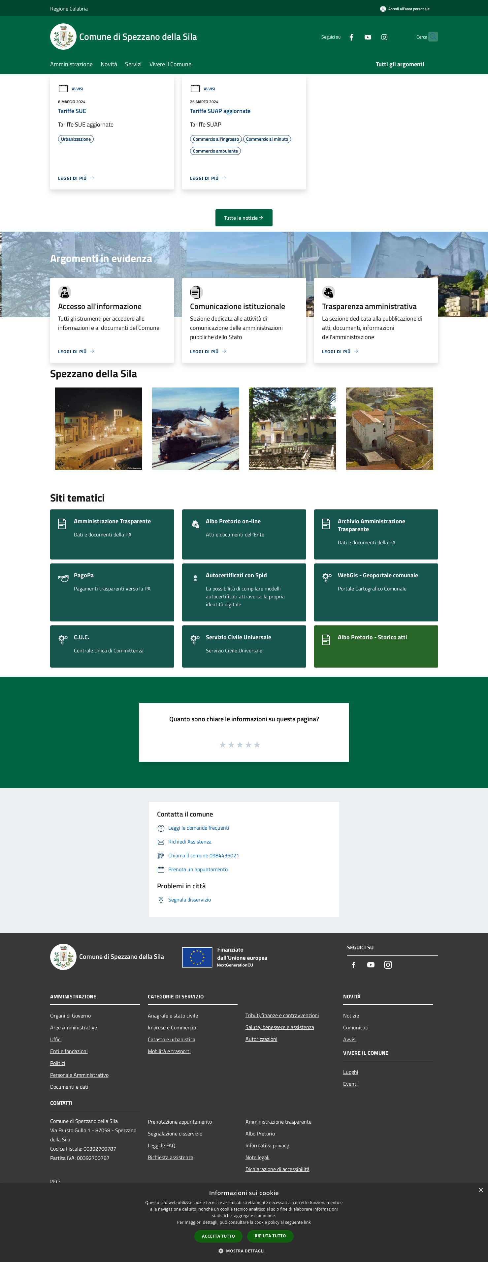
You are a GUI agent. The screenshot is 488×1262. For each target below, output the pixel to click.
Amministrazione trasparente (278, 1122)
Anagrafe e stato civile (173, 1015)
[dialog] (244, 1222)
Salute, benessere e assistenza (279, 1027)
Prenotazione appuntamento (180, 1122)
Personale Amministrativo (79, 1075)
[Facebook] (338, 36)
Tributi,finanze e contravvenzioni (282, 1015)
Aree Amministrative (73, 1027)
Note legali (257, 1157)
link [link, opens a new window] (307, 1222)
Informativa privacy (267, 1145)
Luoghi (350, 1072)
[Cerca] (430, 36)
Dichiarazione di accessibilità (277, 1169)
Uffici (56, 1039)
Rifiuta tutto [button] (270, 1236)
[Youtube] (355, 36)
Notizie (351, 1015)
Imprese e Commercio (172, 1027)
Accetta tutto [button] (218, 1236)
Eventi (350, 1084)
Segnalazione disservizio (175, 1133)
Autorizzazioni (261, 1039)
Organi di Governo (70, 1015)
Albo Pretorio (260, 1133)
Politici (57, 1063)
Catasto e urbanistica (171, 1039)
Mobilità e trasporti (169, 1051)
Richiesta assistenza (170, 1157)
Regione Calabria (69, 9)
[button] (244, 1251)
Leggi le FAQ (162, 1145)
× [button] (480, 1190)
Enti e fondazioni (69, 1051)
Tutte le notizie (244, 218)
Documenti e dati (69, 1087)
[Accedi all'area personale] (405, 8)
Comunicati (356, 1027)
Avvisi (70, 89)
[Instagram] (371, 36)
